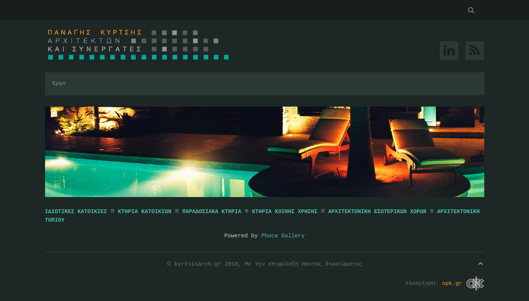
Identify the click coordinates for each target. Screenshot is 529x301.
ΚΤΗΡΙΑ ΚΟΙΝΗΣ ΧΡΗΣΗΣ (285, 211)
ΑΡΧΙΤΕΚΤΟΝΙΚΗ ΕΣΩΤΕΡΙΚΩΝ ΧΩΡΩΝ (377, 211)
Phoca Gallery (283, 235)
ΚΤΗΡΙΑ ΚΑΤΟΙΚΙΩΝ (146, 211)
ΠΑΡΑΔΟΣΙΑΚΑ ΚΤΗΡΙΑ (211, 211)
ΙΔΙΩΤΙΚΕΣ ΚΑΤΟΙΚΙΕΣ (76, 211)
